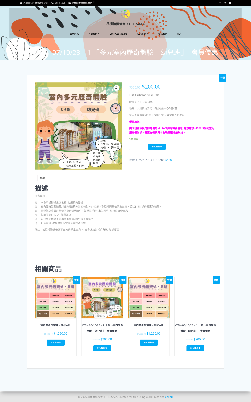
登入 (179, 35)
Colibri (169, 397)
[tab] (42, 179)
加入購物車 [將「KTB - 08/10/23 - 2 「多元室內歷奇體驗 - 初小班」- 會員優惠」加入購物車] (102, 350)
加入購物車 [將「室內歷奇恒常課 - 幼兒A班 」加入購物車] (149, 344)
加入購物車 (157, 148)
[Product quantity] (138, 148)
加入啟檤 (143, 35)
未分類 (168, 161)
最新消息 (74, 35)
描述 (42, 180)
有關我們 (94, 35)
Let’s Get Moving (118, 35)
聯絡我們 (162, 35)
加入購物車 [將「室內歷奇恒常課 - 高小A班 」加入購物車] (55, 344)
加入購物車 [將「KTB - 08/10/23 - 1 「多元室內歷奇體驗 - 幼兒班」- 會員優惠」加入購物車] (195, 350)
